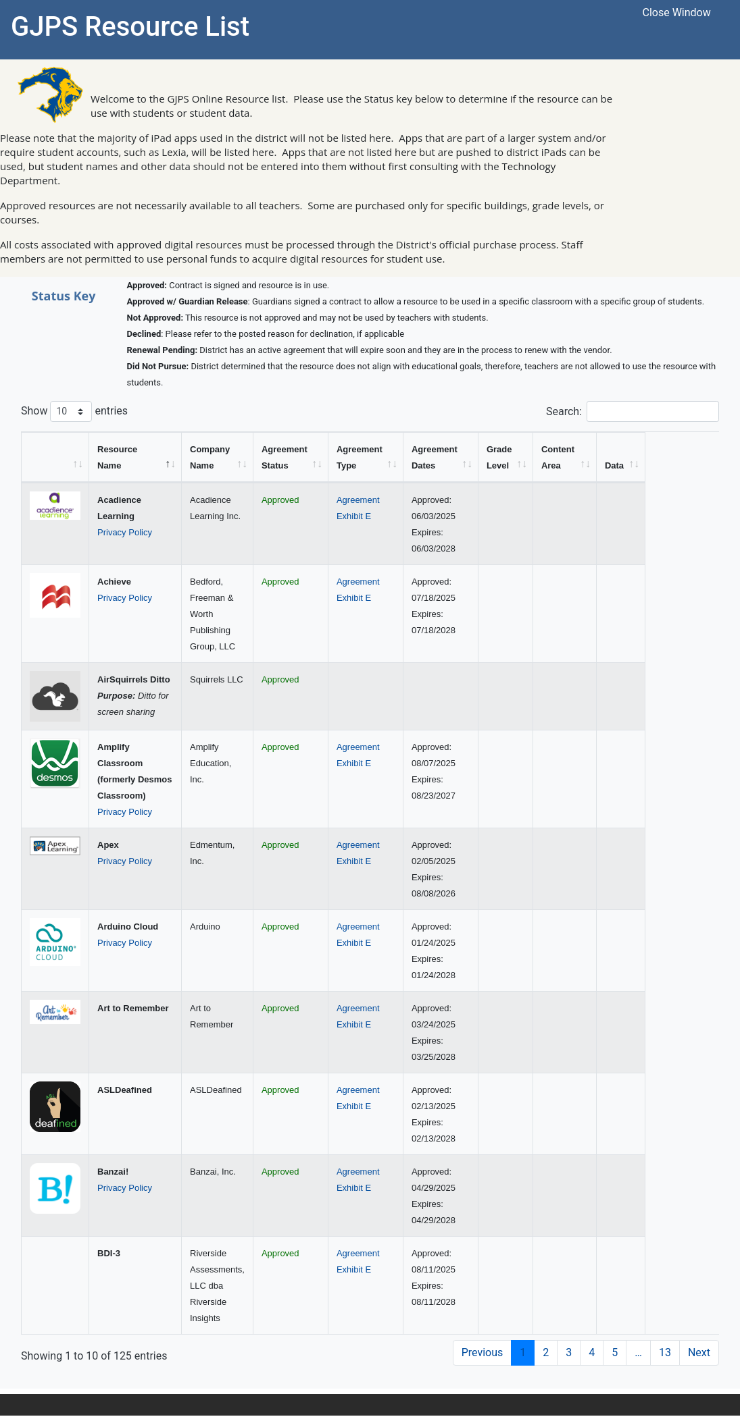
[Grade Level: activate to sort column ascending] (573, 457)
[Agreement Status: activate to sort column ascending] (324, 457)
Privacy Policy (124, 532)
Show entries (74, 411)
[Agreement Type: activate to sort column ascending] (431, 457)
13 (665, 1352)
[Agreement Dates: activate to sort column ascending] (507, 457)
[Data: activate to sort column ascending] (694, 457)
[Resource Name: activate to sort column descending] (136, 457)
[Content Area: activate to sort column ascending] (635, 457)
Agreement (423, 500)
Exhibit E (418, 516)
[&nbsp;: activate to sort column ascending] (55, 457)
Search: (632, 411)
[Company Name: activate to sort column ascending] (220, 457)
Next (699, 1352)
